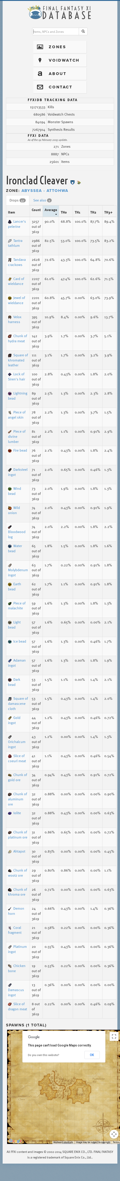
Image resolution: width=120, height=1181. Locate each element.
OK (92, 1055)
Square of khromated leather (18, 360)
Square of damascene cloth (18, 703)
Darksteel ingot (18, 472)
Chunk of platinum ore (17, 834)
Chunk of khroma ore (17, 892)
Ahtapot (16, 851)
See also (42, 200)
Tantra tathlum (15, 243)
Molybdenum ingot (18, 571)
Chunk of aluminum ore (17, 799)
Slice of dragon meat (17, 1006)
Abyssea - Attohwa (45, 190)
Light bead (14, 624)
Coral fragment (15, 930)
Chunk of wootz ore (17, 873)
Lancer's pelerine (17, 224)
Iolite (14, 813)
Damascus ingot (16, 990)
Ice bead (17, 641)
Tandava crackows (17, 262)
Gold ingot (14, 720)
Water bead (15, 548)
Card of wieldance (16, 281)
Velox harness (14, 319)
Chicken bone (17, 968)
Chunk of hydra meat (17, 338)
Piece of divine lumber (17, 436)
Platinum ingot (17, 949)
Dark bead (14, 682)
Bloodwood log (17, 532)
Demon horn (16, 911)
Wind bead (14, 491)
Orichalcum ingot (17, 742)
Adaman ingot (17, 663)
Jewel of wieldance (16, 300)
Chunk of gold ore (17, 777)
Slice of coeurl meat (17, 758)
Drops (18, 200)
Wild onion (14, 510)
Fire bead (17, 450)
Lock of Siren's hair (16, 376)
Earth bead (14, 586)
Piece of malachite (17, 605)
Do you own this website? (43, 1055)
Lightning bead (17, 395)
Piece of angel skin (17, 414)
